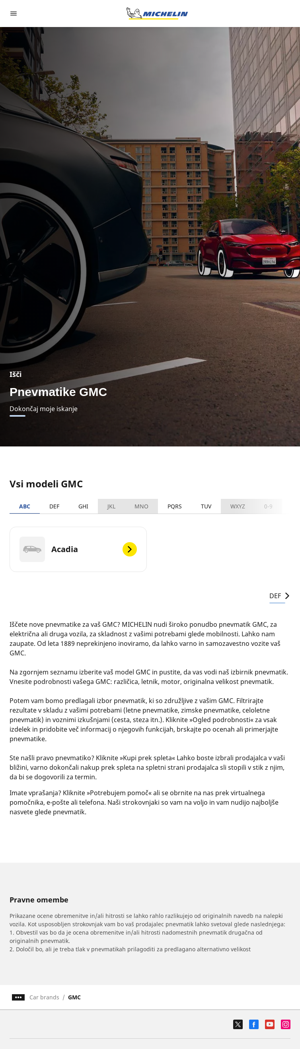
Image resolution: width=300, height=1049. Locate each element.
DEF (54, 506)
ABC (24, 506)
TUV (206, 506)
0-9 (268, 506)
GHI (83, 506)
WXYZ (237, 506)
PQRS (175, 506)
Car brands (44, 997)
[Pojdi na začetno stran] (157, 13)
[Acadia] (78, 549)
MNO (141, 506)
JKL (111, 506)
